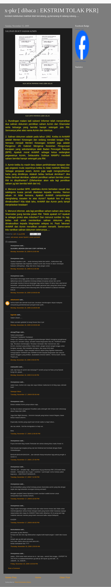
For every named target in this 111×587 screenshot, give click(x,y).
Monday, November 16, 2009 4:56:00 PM (25, 360)
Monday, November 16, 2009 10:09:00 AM (25, 293)
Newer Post (11, 577)
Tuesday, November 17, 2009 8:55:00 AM (25, 394)
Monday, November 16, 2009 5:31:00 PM (25, 375)
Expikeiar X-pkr (79, 29)
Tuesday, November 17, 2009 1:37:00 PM (25, 460)
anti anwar (14, 237)
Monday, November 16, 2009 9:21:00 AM (25, 269)
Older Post (65, 577)
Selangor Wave (16, 391)
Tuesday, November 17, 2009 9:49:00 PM (25, 522)
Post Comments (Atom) (23, 582)
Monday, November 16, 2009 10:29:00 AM (25, 325)
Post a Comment (14, 568)
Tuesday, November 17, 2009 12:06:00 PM (25, 434)
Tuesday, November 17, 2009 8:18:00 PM (25, 499)
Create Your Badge (80, 61)
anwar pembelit (34, 237)
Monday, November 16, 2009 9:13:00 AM (25, 251)
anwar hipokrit (23, 237)
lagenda (13, 315)
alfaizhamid (15, 300)
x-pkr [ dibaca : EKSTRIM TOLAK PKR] (51, 10)
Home (38, 577)
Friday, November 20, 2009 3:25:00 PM (24, 564)
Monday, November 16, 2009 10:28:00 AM (25, 308)
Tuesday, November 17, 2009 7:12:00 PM (25, 477)
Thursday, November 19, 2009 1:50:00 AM (25, 546)
